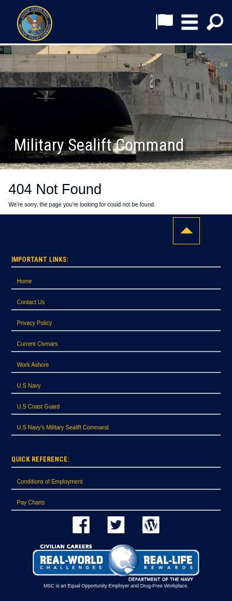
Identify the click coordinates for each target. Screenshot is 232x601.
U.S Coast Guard (38, 406)
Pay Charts (30, 502)
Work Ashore (33, 365)
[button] (189, 22)
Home (24, 281)
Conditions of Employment (50, 482)
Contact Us (30, 302)
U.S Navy (29, 386)
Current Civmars (37, 344)
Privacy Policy (34, 323)
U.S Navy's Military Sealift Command (63, 427)
